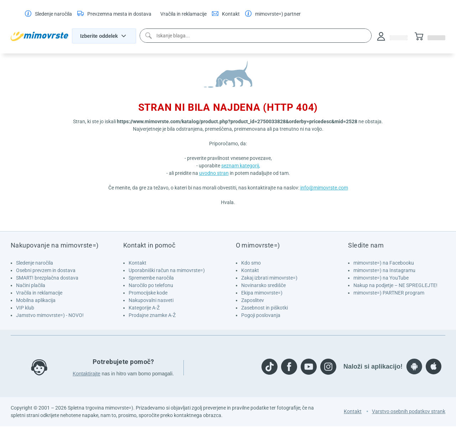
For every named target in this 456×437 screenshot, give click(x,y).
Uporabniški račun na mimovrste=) (167, 270)
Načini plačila (30, 285)
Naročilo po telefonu (151, 285)
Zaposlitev (252, 300)
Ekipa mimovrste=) (262, 293)
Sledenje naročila (34, 263)
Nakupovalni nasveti (151, 300)
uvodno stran (214, 173)
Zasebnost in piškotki (264, 308)
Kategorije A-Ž (144, 308)
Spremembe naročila (151, 278)
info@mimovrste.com (324, 188)
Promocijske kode (148, 293)
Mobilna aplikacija (36, 300)
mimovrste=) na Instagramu (384, 270)
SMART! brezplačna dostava (47, 278)
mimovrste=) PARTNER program (388, 293)
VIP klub (25, 308)
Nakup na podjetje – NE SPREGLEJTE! (395, 285)
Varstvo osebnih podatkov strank (408, 411)
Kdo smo (251, 263)
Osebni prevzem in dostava (46, 270)
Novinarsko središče (263, 285)
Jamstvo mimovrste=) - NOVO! (50, 315)
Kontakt (137, 263)
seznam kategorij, (240, 165)
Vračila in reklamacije (39, 293)
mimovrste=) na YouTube (381, 278)
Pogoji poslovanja (260, 315)
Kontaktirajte (86, 373)
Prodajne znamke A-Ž (152, 315)
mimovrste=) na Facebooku (383, 263)
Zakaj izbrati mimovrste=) (269, 278)
